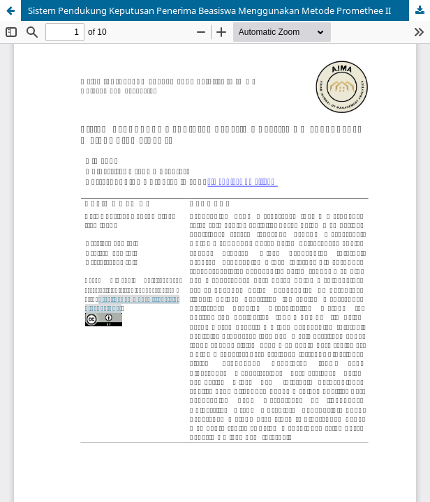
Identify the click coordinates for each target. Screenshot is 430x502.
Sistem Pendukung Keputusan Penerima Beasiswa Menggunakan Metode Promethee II (209, 10)
